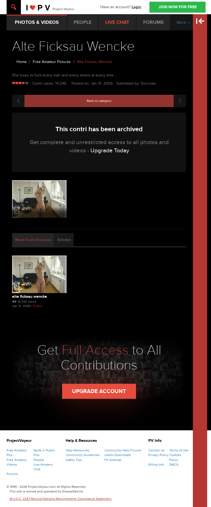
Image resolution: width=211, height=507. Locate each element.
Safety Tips (74, 460)
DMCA (174, 464)
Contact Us (156, 450)
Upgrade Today (109, 150)
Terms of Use (178, 450)
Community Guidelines (83, 455)
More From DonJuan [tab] (33, 239)
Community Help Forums (122, 450)
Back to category (99, 101)
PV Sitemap (112, 460)
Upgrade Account (99, 391)
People (39, 460)
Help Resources (77, 450)
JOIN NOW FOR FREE (178, 7)
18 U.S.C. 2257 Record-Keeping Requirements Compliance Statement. (60, 499)
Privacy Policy (158, 455)
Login (136, 7)
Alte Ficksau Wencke (29, 296)
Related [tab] (64, 239)
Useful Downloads (117, 455)
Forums (12, 474)
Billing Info (156, 464)
